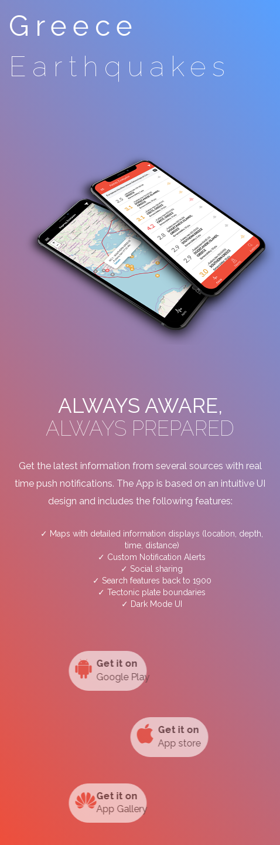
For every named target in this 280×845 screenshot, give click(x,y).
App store (178, 736)
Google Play (101, 670)
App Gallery (101, 802)
